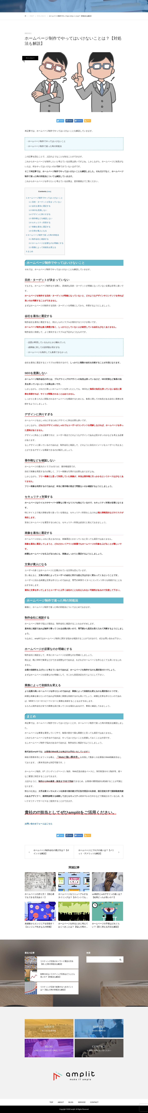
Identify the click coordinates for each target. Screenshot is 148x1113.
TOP (51, 1102)
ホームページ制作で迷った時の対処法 (42, 235)
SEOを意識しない (38, 210)
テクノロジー (30, 58)
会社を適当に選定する (39, 206)
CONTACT (94, 1102)
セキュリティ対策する (39, 222)
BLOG (71, 1102)
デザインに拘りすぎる (39, 214)
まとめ (29, 251)
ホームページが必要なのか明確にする (46, 243)
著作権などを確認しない (40, 218)
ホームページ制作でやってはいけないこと (44, 198)
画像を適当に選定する (39, 227)
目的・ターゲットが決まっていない (45, 202)
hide (49, 191)
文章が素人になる (38, 231)
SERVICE (81, 1102)
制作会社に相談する (39, 239)
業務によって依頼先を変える (42, 247)
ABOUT (61, 1102)
